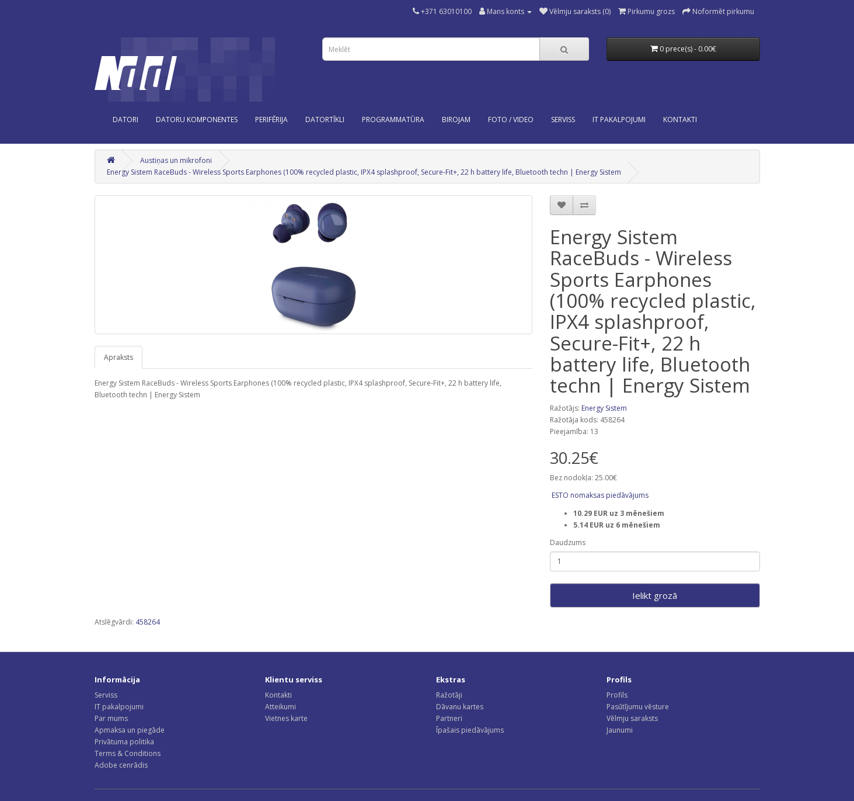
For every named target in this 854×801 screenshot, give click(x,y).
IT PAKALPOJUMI (619, 119)
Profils (617, 695)
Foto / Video (511, 119)
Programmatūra (393, 119)
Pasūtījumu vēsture (637, 707)
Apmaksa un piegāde (130, 730)
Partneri (449, 718)
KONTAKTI (680, 119)
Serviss (106, 695)
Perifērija (271, 119)
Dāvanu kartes (459, 707)
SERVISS (563, 119)
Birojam (456, 119)
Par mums (111, 718)
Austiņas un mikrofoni (176, 160)
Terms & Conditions (128, 753)
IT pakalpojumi (119, 707)
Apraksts (118, 357)
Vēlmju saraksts (632, 718)
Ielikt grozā (654, 595)
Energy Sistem (604, 408)
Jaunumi (619, 730)
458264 (147, 622)
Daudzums (567, 542)
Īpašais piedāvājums (470, 730)
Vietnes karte (286, 718)
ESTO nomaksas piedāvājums (599, 495)
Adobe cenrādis (121, 765)
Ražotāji (449, 695)
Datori (125, 119)
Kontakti (278, 695)
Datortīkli (324, 119)
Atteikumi (280, 707)
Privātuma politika (124, 742)
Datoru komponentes (197, 119)
